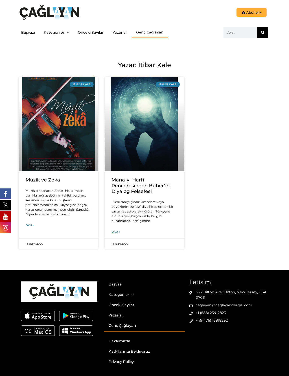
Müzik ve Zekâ (43, 180)
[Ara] (262, 32)
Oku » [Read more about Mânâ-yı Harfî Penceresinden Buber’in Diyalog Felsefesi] (116, 231)
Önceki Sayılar (91, 32)
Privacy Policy (121, 362)
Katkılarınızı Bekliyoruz (129, 351)
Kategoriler (56, 32)
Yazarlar (120, 32)
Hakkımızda (119, 341)
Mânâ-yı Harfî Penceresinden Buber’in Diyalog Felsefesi (141, 185)
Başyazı (28, 32)
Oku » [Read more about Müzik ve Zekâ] (30, 225)
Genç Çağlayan (150, 32)
